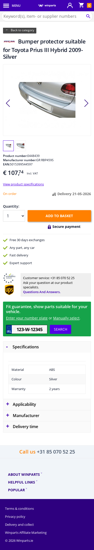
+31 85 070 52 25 (62, 278)
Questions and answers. (42, 292)
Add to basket (59, 215)
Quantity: (11, 206)
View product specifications (23, 184)
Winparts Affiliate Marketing (26, 532)
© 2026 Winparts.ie (19, 540)
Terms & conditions (19, 508)
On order (10, 193)
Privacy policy (15, 516)
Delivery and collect (19, 524)
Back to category (22, 30)
